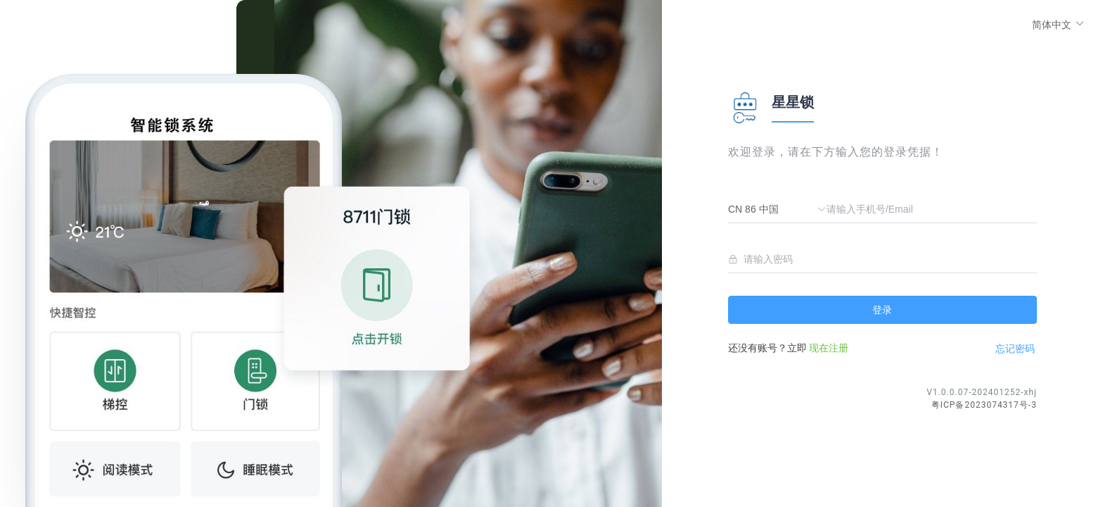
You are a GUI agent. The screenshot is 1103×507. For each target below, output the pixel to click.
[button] (1058, 24)
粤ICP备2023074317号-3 (984, 405)
